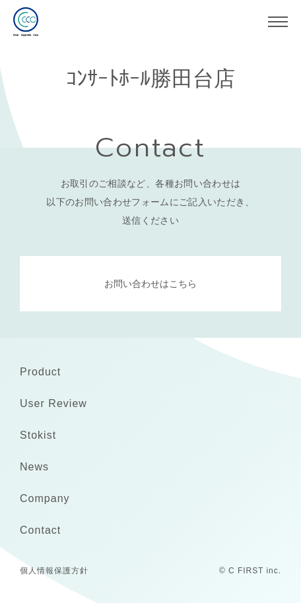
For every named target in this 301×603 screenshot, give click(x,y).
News (34, 466)
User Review (53, 403)
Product (40, 371)
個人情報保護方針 (54, 570)
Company (45, 498)
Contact (40, 530)
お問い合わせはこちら (150, 283)
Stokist (38, 435)
